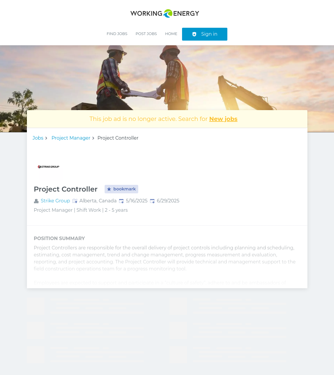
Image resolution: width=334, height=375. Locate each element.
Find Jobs (117, 34)
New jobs (223, 118)
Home (171, 34)
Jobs (38, 138)
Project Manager (70, 138)
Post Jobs (146, 34)
